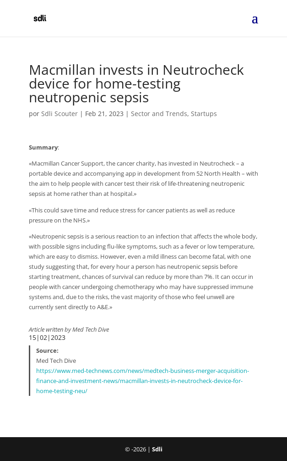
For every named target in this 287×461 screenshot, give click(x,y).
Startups (204, 113)
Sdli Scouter (59, 113)
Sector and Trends (159, 113)
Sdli (157, 449)
